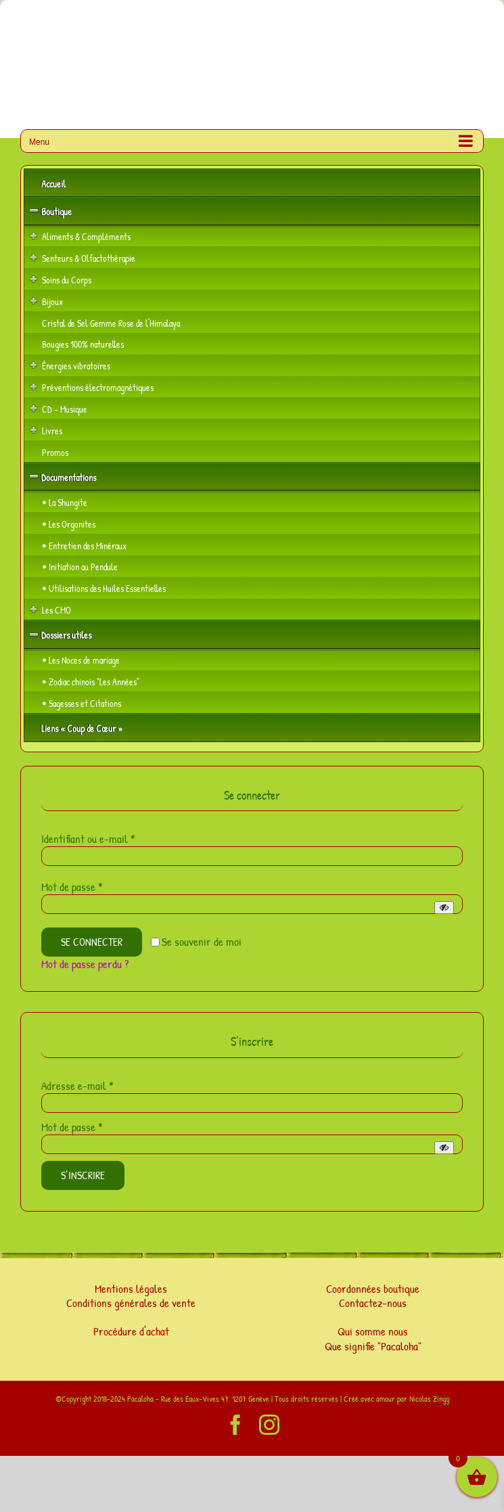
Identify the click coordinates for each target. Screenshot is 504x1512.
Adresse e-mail (77, 1085)
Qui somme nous (373, 1331)
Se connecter (91, 941)
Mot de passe (72, 886)
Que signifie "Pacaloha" (373, 1346)
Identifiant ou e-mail (88, 838)
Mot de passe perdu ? (85, 963)
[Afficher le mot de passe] (444, 907)
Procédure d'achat (131, 1331)
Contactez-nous (373, 1302)
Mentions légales (131, 1288)
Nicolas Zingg (429, 1398)
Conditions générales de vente (131, 1302)
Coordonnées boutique (372, 1288)
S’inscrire (83, 1175)
